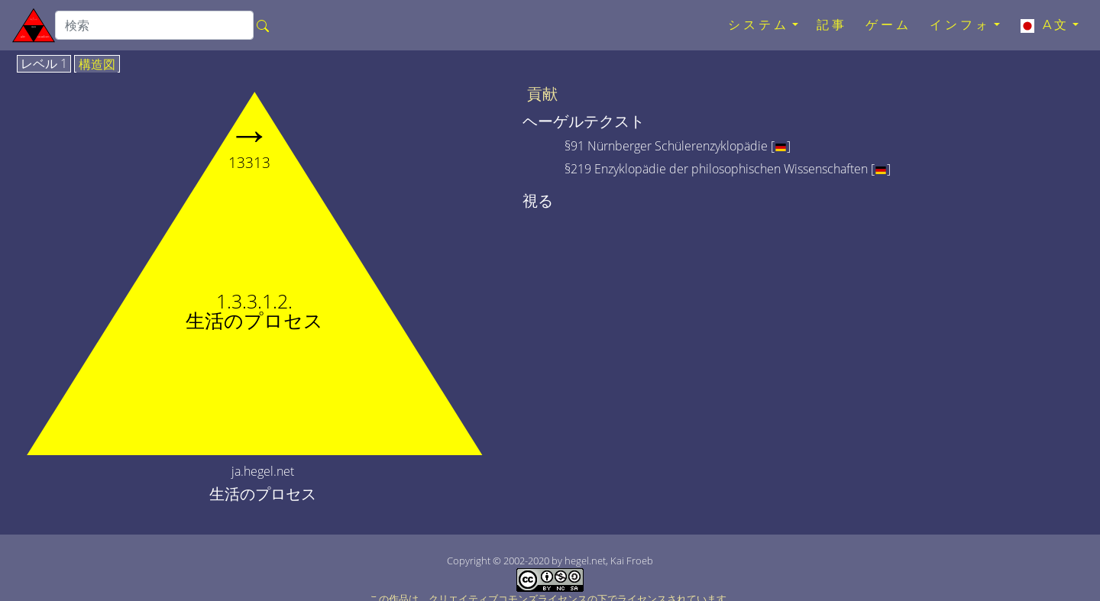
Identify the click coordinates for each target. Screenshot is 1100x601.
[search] (154, 25)
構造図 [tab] (97, 65)
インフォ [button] (960, 25)
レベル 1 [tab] (44, 64)
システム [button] (758, 25)
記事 (832, 25)
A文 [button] (1043, 25)
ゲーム (888, 25)
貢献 (542, 94)
